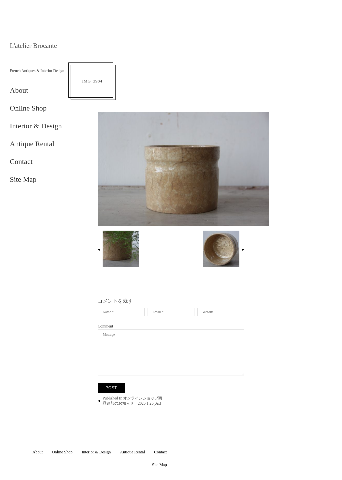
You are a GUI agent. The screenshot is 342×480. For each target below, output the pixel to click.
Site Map (23, 179)
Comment (105, 326)
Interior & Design (36, 126)
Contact (21, 161)
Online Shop (28, 108)
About (19, 90)
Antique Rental (32, 144)
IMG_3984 (92, 81)
